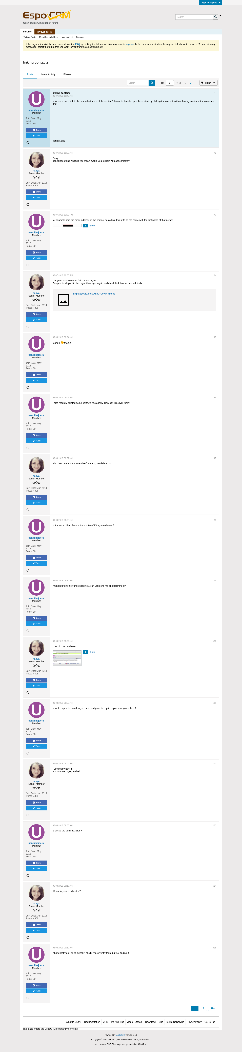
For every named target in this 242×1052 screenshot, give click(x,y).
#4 (215, 275)
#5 (215, 337)
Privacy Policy (194, 1022)
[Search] (194, 17)
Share (36, 130)
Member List (67, 37)
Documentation (92, 1022)
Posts (30, 74)
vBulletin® (120, 1035)
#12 (214, 763)
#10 (214, 641)
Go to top (210, 1022)
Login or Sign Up (210, 3)
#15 (214, 948)
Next (213, 1008)
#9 (215, 580)
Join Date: (31, 118)
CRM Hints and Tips (113, 1022)
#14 (214, 886)
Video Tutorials (134, 1022)
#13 (214, 825)
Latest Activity (48, 74)
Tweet (36, 135)
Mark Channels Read (48, 37)
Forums (27, 31)
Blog (160, 1022)
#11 (214, 703)
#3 (215, 215)
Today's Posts (30, 37)
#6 (215, 398)
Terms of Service (175, 1022)
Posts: (29, 123)
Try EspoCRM (44, 31)
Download (150, 1022)
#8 (215, 520)
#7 (215, 458)
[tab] (30, 74)
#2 (215, 153)
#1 (215, 92)
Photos (67, 74)
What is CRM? (73, 1022)
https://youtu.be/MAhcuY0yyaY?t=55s (94, 293)
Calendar (80, 37)
